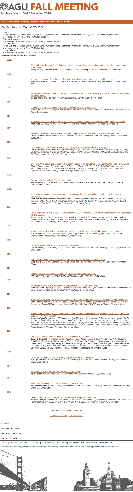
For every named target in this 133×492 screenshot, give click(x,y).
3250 (9, 59)
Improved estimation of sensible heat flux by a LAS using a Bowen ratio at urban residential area (72, 79)
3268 (9, 331)
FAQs (58, 443)
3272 (9, 392)
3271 (9, 378)
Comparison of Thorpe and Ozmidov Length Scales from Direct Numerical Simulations (68, 259)
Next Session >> (76, 415)
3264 (9, 268)
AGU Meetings (48, 443)
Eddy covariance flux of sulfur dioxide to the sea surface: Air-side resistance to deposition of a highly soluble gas (79, 299)
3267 (9, 308)
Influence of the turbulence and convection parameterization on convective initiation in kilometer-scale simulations (80, 164)
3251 (9, 74)
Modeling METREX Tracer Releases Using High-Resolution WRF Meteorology (64, 285)
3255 (9, 128)
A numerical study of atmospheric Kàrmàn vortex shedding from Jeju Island (63, 107)
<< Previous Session (58, 415)
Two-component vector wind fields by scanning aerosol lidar (56, 383)
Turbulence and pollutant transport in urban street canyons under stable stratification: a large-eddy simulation (78, 121)
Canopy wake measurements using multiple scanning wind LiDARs (60, 337)
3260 (9, 207)
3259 (9, 188)
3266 (9, 294)
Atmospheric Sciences (72, 410)
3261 (9, 226)
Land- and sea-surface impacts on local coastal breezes (55, 245)
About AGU (14, 443)
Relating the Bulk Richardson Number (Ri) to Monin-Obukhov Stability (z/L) (63, 274)
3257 (9, 158)
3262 (9, 240)
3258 (9, 174)
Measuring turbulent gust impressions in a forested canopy (56, 371)
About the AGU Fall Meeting (30, 443)
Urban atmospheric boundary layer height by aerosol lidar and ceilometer (62, 357)
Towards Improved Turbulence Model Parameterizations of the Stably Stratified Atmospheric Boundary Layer (77, 231)
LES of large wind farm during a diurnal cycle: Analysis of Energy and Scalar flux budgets (69, 147)
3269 (9, 352)
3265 (9, 280)
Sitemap (65, 443)
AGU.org (4, 443)
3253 (9, 102)
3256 (9, 142)
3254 (9, 116)
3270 (9, 366)
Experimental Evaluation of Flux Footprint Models (52, 180)
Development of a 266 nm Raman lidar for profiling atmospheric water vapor (64, 397)
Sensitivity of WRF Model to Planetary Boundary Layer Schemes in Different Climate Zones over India (75, 133)
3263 (9, 254)
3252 (9, 88)
